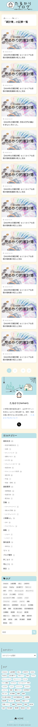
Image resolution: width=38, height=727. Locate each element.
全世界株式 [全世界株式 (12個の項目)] (15, 605)
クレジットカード (12, 464)
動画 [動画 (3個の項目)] (9, 608)
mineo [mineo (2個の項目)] (5, 587)
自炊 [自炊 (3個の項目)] (16, 619)
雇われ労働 (10, 510)
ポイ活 (9, 460)
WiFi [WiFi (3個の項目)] (4, 590)
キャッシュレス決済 (13, 471)
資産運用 (8, 487)
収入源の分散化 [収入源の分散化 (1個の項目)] (17, 608)
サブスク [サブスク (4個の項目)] (20, 594)
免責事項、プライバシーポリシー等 (18, 722)
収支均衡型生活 (12, 445)
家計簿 (9, 475)
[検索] (34, 632)
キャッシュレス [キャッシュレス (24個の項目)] (19, 590)
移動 (6, 530)
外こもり (8, 559)
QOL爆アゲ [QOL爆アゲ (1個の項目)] (20, 587)
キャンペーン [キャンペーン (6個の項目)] (29, 590)
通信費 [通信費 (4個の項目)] (29, 619)
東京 (6, 569)
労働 (6, 502)
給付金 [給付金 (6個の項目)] (10, 619)
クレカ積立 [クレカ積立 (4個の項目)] (13, 594)
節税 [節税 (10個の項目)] (4, 619)
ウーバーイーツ (12, 507)
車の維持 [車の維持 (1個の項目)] (22, 619)
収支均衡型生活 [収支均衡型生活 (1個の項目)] (29, 608)
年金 (8, 479)
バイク (9, 538)
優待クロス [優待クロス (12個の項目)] (6, 605)
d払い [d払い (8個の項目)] (19, 583)
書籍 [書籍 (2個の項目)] (23, 616)
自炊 (8, 449)
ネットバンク (11, 453)
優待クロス (10, 456)
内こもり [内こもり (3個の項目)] (23, 605)
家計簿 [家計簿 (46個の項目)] (26, 612)
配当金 (9, 498)
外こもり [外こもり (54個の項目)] (19, 612)
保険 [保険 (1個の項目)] (28, 601)
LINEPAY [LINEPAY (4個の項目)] (26, 583)
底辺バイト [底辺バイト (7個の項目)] (6, 616)
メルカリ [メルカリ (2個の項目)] (14, 601)
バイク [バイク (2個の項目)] (26, 598)
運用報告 (9, 491)
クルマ (9, 534)
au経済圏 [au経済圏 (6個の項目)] (13, 583)
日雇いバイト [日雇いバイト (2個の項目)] (15, 616)
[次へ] (29, 370)
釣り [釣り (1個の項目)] (11, 623)
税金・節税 (10, 483)
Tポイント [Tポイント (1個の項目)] (28, 587)
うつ (6, 550)
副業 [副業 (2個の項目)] (4, 608)
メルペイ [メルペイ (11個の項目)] (22, 601)
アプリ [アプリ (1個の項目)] (10, 590)
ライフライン (11, 526)
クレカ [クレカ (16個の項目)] (5, 594)
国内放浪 (8, 542)
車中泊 (9, 546)
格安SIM (9, 468)
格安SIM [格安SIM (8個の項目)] (29, 616)
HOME (19, 718)
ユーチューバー (12, 514)
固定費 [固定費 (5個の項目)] (12, 612)
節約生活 (8, 441)
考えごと (8, 564)
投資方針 (9, 495)
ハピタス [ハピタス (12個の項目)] (19, 598)
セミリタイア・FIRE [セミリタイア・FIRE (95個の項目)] (9, 598)
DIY (8, 522)
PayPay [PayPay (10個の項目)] (12, 587)
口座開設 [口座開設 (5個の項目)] (5, 612)
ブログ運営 (9, 555)
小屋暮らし (9, 518)
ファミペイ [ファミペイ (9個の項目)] (6, 601)
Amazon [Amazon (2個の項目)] (5, 583)
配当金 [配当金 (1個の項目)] (5, 623)
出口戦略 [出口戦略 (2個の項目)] (30, 605)
